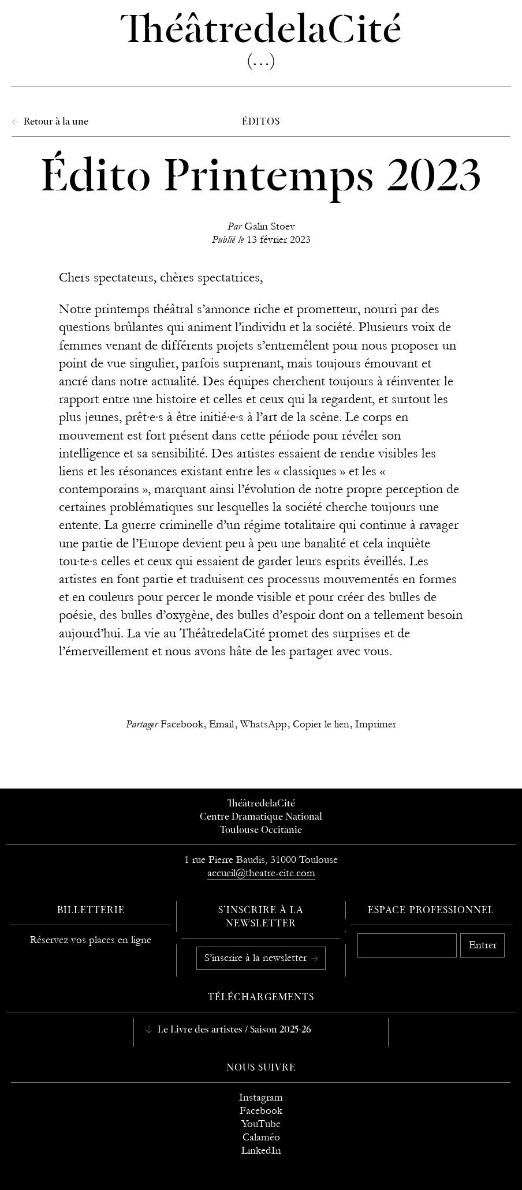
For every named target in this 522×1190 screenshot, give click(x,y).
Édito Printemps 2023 (261, 178)
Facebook (182, 724)
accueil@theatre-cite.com (261, 873)
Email (221, 724)
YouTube (261, 1124)
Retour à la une (54, 122)
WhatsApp (263, 724)
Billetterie (91, 911)
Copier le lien (321, 724)
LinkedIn (261, 1150)
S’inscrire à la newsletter (257, 958)
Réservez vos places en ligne (90, 940)
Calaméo (261, 1137)
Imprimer (375, 724)
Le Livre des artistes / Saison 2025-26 (233, 1030)
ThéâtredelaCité (261, 804)
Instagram (261, 1097)
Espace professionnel (431, 911)
